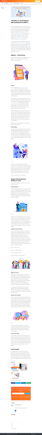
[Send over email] (28, 383)
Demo (18, 1)
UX (2, 3)
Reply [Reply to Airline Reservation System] (15, 410)
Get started (37, 1)
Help (30, 1)
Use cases (24, 1)
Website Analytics (16, 3)
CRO (11, 3)
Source (12, 83)
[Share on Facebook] (13, 383)
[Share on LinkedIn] (23, 383)
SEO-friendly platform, (14, 102)
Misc (22, 3)
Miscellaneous (17, 18)
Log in (33, 1)
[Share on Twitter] (18, 383)
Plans (28, 1)
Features (21, 1)
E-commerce (7, 3)
